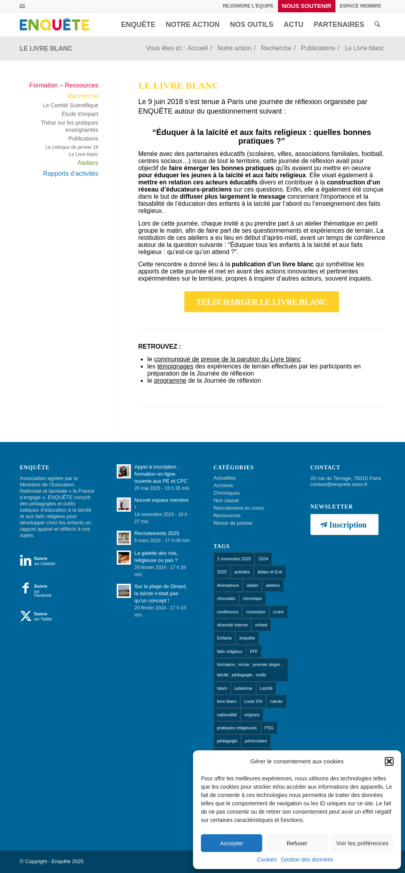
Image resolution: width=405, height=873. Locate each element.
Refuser (297, 843)
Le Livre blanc (46, 48)
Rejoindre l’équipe (248, 6)
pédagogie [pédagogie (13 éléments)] (227, 740)
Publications (83, 138)
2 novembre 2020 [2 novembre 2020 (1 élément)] (234, 558)
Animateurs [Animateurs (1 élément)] (228, 585)
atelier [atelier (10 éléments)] (252, 585)
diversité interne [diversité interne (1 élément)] (232, 624)
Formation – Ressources (63, 85)
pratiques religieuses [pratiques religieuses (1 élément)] (237, 727)
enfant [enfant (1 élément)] (261, 624)
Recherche (83, 96)
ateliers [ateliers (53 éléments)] (273, 585)
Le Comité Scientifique (70, 105)
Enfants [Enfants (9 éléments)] (224, 638)
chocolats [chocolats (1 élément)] (226, 598)
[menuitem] (248, 6)
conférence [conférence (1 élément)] (227, 611)
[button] (389, 761)
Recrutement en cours (239, 508)
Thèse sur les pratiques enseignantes (69, 126)
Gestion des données (307, 859)
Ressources (227, 515)
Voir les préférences (362, 843)
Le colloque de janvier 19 (71, 147)
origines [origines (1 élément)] (252, 714)
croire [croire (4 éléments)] (278, 611)
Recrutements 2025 (156, 533)
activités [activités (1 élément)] (242, 571)
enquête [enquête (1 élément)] (247, 638)
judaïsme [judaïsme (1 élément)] (243, 688)
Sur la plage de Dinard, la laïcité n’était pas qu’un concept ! (160, 593)
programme (170, 380)
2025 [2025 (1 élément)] (222, 571)
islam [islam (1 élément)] (222, 688)
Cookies (267, 859)
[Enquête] (56, 24)
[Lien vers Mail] (22, 6)
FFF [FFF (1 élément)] (254, 651)
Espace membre (360, 6)
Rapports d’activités (70, 173)
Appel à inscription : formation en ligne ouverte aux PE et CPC (160, 474)
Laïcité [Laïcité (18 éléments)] (266, 688)
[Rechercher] (377, 24)
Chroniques (227, 493)
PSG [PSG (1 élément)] (269, 727)
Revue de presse (233, 523)
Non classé (226, 500)
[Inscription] (344, 524)
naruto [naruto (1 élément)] (276, 701)
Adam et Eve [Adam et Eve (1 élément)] (269, 571)
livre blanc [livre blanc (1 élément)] (227, 701)
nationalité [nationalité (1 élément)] (227, 714)
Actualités (225, 478)
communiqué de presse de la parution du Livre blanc (227, 359)
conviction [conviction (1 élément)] (255, 611)
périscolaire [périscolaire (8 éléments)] (256, 740)
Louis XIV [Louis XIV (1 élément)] (253, 701)
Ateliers (87, 162)
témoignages (175, 366)
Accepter (231, 843)
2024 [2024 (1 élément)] (263, 558)
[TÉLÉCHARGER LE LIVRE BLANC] (261, 301)
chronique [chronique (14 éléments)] (252, 598)
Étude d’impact (80, 114)
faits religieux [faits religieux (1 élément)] (229, 651)
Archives (223, 485)
